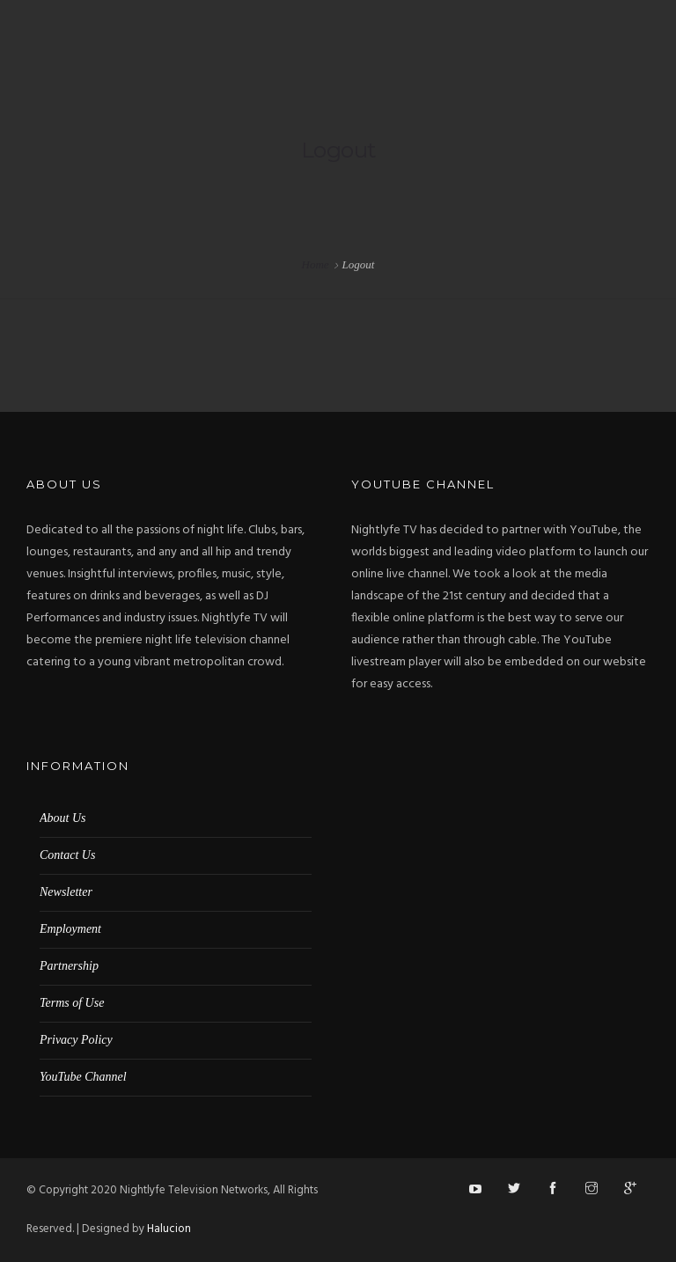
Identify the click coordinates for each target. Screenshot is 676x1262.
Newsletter (66, 892)
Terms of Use (72, 1002)
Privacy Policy (76, 1039)
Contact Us (67, 855)
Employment (70, 928)
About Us (63, 818)
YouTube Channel (83, 1076)
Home (315, 264)
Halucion (169, 1229)
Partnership (69, 965)
